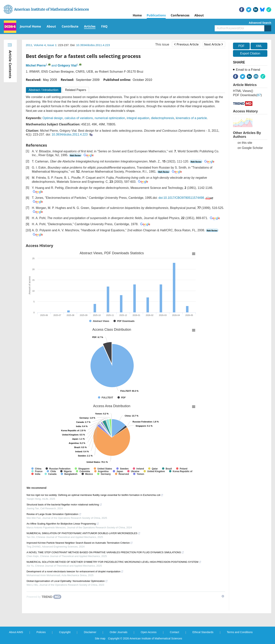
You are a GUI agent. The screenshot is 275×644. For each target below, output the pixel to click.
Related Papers (75, 90)
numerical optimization (110, 118)
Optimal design (52, 118)
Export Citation (250, 53)
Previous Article (186, 44)
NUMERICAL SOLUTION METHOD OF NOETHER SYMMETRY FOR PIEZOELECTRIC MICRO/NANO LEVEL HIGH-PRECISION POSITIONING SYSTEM (114, 561)
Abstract (43, 90)
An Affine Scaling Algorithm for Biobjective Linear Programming (63, 523)
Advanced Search (260, 22)
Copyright (64, 632)
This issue (162, 44)
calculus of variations (79, 118)
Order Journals (118, 632)
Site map (100, 638)
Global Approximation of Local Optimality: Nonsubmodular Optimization (67, 581)
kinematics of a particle (191, 118)
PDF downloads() (247, 95)
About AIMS (16, 632)
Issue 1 (52, 45)
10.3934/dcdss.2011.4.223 (93, 45)
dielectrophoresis (162, 118)
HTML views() (243, 91)
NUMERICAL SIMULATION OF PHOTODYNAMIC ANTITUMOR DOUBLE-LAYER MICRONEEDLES (83, 533)
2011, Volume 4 (36, 45)
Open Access (149, 632)
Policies (41, 632)
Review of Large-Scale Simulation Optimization (54, 514)
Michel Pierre (36, 65)
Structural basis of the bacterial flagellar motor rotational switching (64, 504)
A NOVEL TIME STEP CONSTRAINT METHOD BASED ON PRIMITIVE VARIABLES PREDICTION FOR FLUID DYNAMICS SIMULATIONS (105, 552)
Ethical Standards (203, 632)
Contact (174, 632)
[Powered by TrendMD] (44, 597)
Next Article (213, 44)
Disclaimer (90, 632)
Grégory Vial (67, 65)
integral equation (138, 118)
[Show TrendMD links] (222, 596)
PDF (241, 46)
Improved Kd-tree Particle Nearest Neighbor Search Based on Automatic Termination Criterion (80, 542)
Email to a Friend (248, 69)
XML (259, 46)
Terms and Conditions (240, 632)
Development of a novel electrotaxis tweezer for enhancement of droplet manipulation (75, 571)
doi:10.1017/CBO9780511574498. (186, 197)
